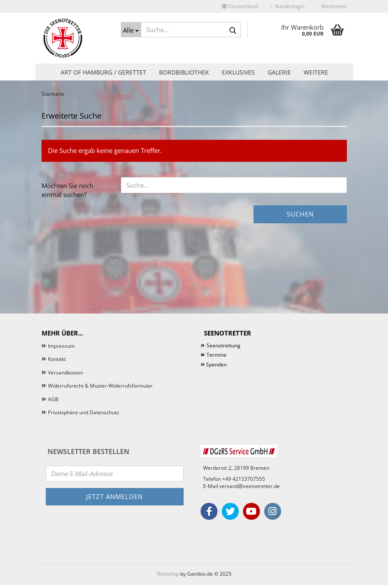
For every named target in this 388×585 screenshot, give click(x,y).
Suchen (300, 214)
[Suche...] (131, 29)
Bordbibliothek (184, 72)
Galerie (279, 72)
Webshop (168, 573)
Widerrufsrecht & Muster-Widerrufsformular (100, 385)
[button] (239, 6)
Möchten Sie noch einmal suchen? (67, 190)
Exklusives (238, 72)
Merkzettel (332, 6)
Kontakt (57, 359)
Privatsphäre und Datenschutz (83, 412)
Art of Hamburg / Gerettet (103, 72)
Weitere (316, 72)
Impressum (61, 345)
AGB (53, 399)
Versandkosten (65, 372)
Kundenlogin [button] (287, 6)
